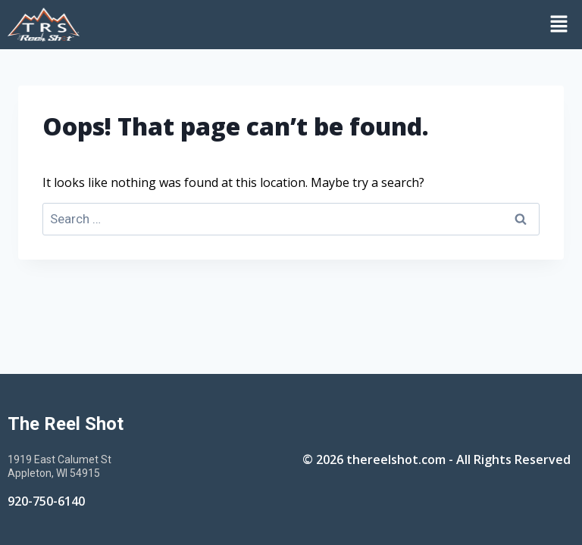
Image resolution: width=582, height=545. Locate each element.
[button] (334, 24)
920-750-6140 (46, 501)
